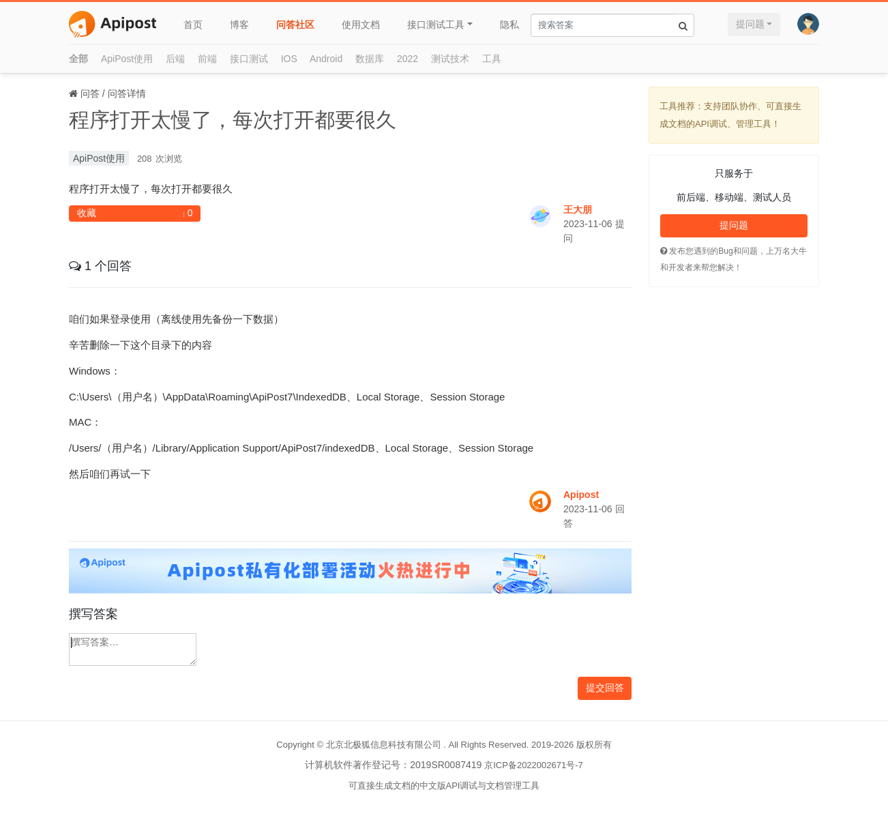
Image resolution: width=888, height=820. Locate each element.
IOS (289, 58)
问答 (90, 93)
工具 (491, 58)
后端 (175, 58)
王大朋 (577, 209)
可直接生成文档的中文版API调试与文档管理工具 (444, 785)
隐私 (509, 24)
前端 (207, 58)
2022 (407, 58)
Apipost (581, 494)
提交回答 (605, 687)
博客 (239, 24)
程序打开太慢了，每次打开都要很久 (232, 119)
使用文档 (361, 24)
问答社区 (295, 24)
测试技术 (450, 58)
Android (326, 58)
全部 (78, 58)
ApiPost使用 (127, 58)
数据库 (369, 58)
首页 (193, 24)
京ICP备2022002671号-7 (533, 765)
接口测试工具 (435, 24)
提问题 (750, 23)
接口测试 (249, 58)
